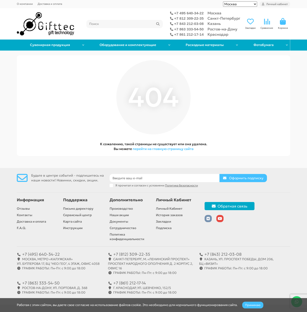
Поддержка (75, 199)
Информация (30, 199)
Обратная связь (229, 206)
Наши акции (119, 215)
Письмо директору (78, 209)
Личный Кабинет (173, 199)
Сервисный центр (77, 215)
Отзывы (23, 209)
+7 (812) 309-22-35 (131, 254)
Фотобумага (263, 45)
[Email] (165, 178)
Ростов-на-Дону (222, 29)
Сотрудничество (123, 228)
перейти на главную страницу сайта (163, 149)
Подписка (163, 228)
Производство (121, 209)
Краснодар (217, 34)
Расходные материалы (204, 45)
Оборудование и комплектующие (127, 45)
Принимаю (252, 305)
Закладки (163, 222)
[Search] (124, 24)
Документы (119, 222)
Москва (214, 13)
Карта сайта (72, 222)
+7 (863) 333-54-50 (41, 283)
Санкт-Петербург (223, 18)
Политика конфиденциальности (127, 236)
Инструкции (73, 228)
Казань (214, 23)
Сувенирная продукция (50, 45)
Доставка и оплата (50, 4)
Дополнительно (126, 199)
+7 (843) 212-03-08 (223, 254)
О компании (25, 4)
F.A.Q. (21, 228)
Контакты (24, 215)
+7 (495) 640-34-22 (41, 254)
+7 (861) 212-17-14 (129, 283)
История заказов (169, 215)
